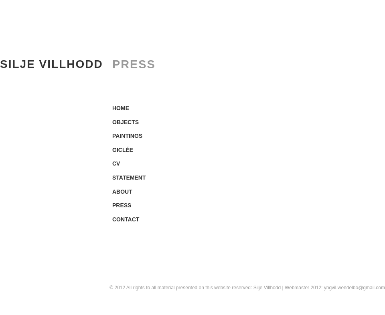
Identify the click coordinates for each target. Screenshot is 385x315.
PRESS (121, 205)
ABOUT (122, 191)
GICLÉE (122, 150)
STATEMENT (129, 177)
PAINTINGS (127, 136)
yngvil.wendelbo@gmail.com (354, 287)
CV (116, 163)
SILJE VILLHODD (51, 64)
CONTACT (125, 219)
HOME (120, 108)
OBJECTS (125, 122)
